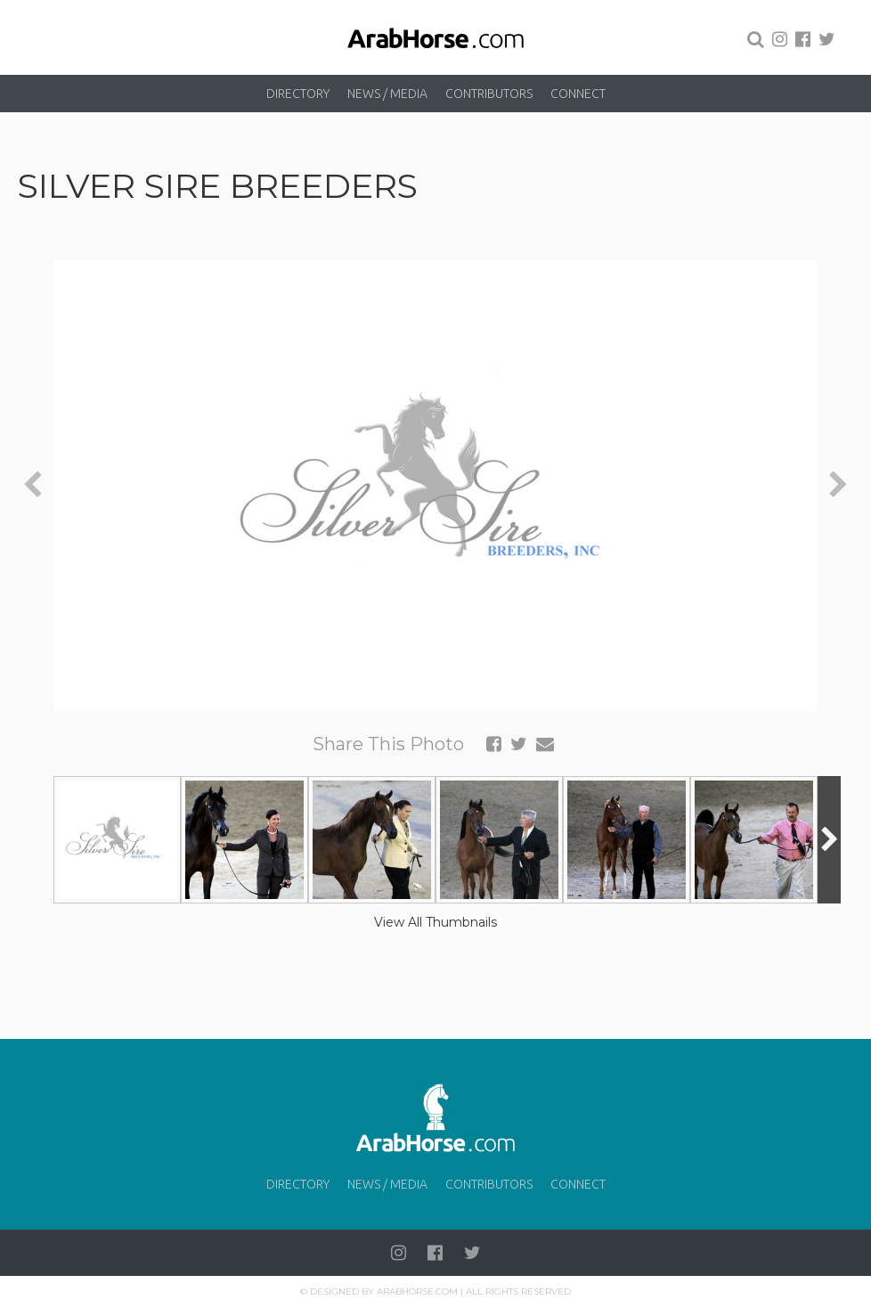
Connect (578, 93)
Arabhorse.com (417, 1291)
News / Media (387, 93)
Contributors (489, 93)
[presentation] (32, 486)
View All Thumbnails (435, 922)
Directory (298, 93)
